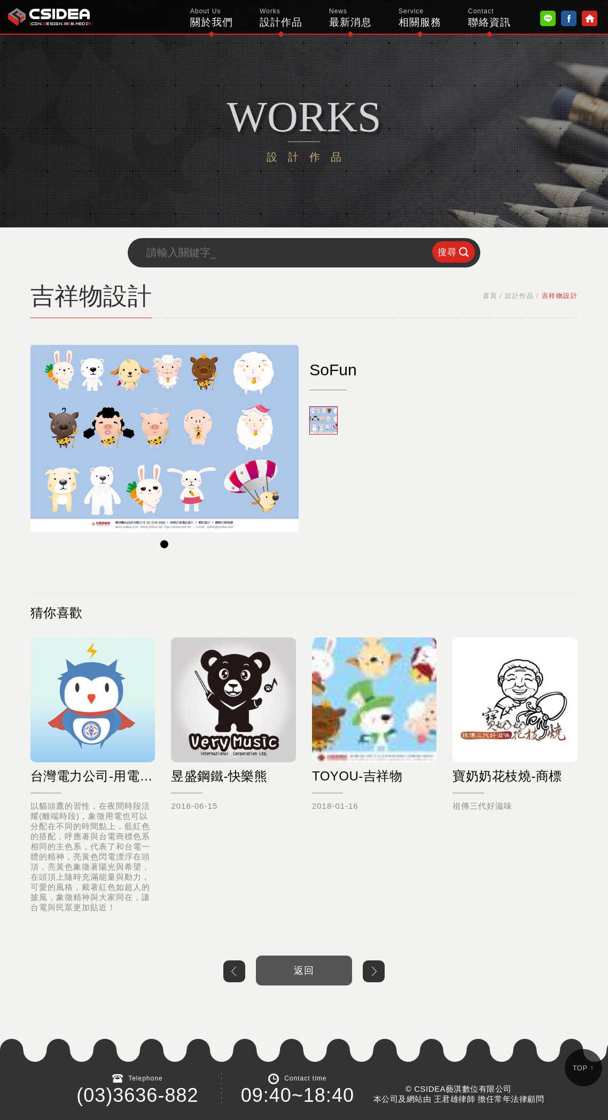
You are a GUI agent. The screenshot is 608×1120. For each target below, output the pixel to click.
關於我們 (211, 17)
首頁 (490, 295)
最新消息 (350, 17)
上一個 (234, 971)
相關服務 (420, 17)
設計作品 (281, 17)
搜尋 (447, 252)
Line (548, 18)
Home (589, 18)
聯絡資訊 (489, 17)
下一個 (374, 971)
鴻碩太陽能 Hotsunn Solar (49, 17)
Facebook (568, 18)
